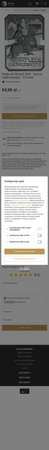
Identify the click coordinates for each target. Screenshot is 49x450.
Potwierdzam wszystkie (24, 251)
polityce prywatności (21, 201)
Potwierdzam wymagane (24, 259)
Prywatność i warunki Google (20, 205)
